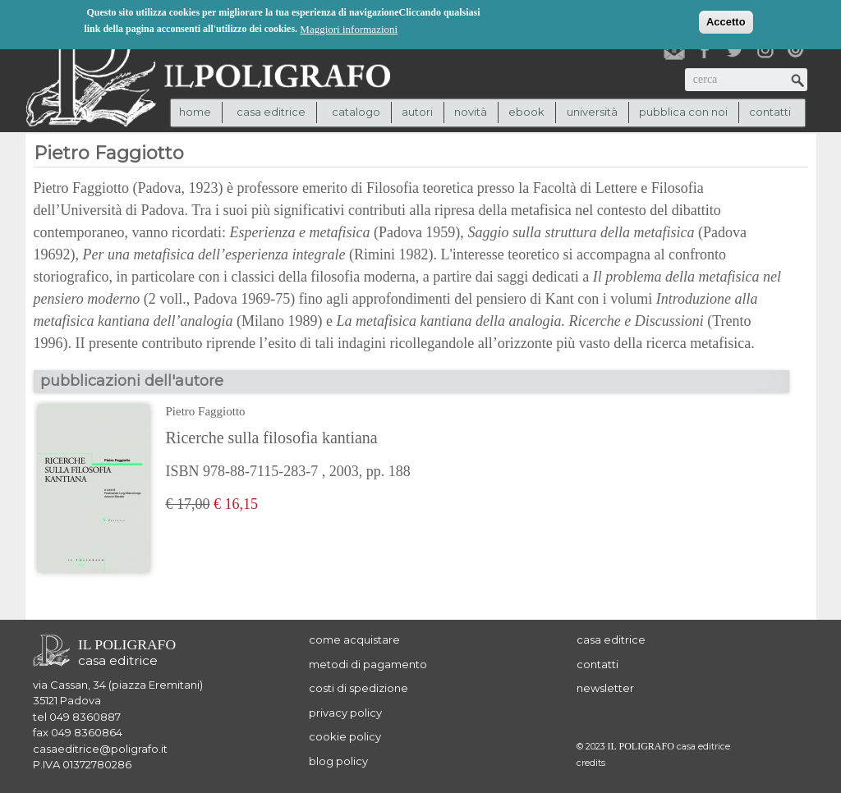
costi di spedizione (358, 687)
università (592, 111)
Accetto (726, 21)
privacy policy (345, 712)
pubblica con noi (683, 111)
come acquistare (354, 639)
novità (470, 111)
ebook (526, 111)
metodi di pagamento (368, 664)
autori (417, 111)
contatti (770, 111)
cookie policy (345, 736)
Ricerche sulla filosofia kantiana (272, 438)
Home (195, 111)
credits (591, 763)
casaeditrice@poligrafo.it (100, 748)
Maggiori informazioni (349, 28)
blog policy (338, 761)
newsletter (605, 687)
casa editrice (611, 639)
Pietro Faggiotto (206, 411)
